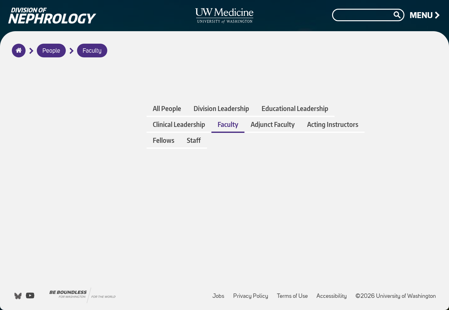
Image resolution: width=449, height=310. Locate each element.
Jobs (220, 293)
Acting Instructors (332, 124)
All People (167, 108)
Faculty (92, 51)
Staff (194, 140)
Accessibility (333, 293)
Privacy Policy (252, 293)
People (51, 51)
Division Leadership (221, 108)
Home (17, 55)
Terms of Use (294, 293)
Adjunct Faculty (273, 124)
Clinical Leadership (179, 124)
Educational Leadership (295, 108)
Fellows (163, 140)
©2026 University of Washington (395, 296)
